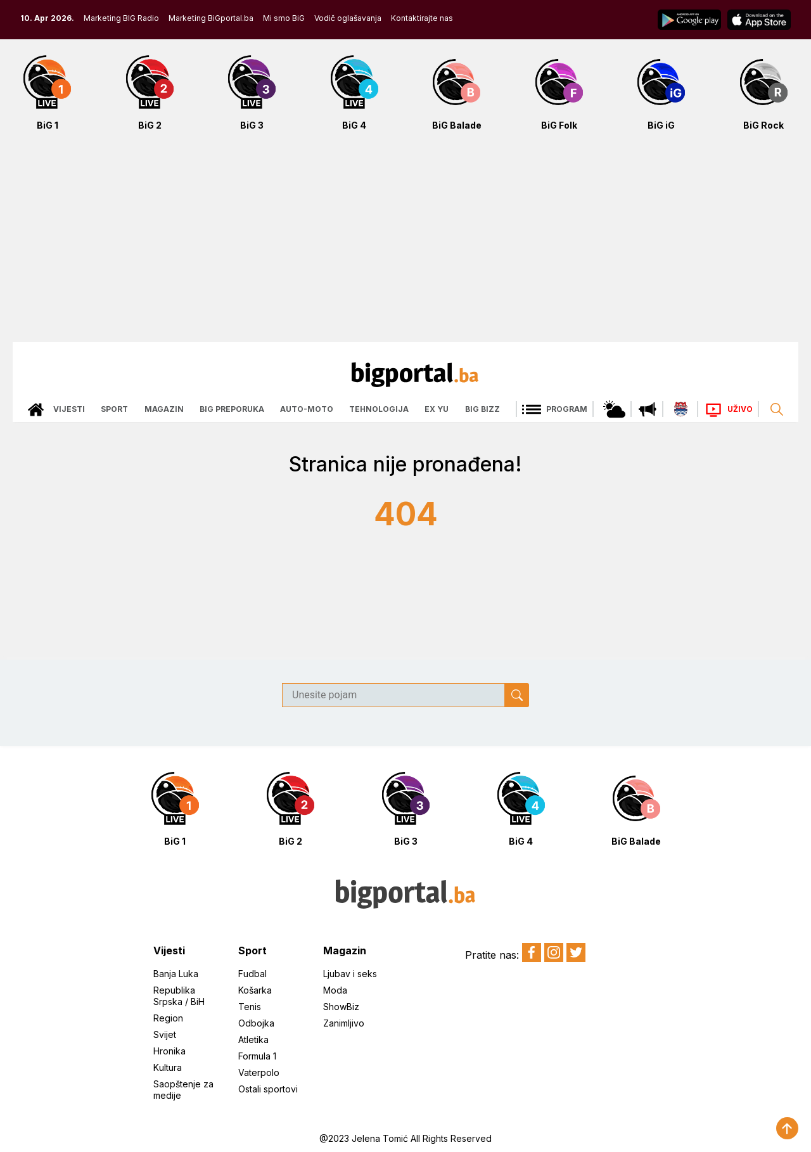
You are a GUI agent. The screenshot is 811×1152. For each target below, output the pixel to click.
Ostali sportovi (268, 1089)
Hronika (169, 1051)
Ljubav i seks (350, 973)
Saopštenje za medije (183, 1089)
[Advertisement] (405, 243)
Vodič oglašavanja (347, 18)
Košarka (255, 990)
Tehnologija (379, 409)
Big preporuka (232, 409)
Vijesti (69, 409)
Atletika (253, 1039)
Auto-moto (306, 409)
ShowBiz (341, 1006)
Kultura (167, 1067)
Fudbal (252, 973)
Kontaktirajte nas (422, 18)
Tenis (249, 1006)
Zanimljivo (343, 1023)
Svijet (164, 1034)
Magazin (164, 409)
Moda (335, 990)
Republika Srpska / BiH (179, 996)
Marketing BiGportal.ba (211, 18)
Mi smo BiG (284, 18)
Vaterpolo (258, 1072)
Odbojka (256, 1023)
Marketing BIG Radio (121, 18)
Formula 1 (257, 1056)
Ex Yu (437, 409)
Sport (114, 409)
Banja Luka (175, 973)
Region (168, 1018)
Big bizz (482, 409)
